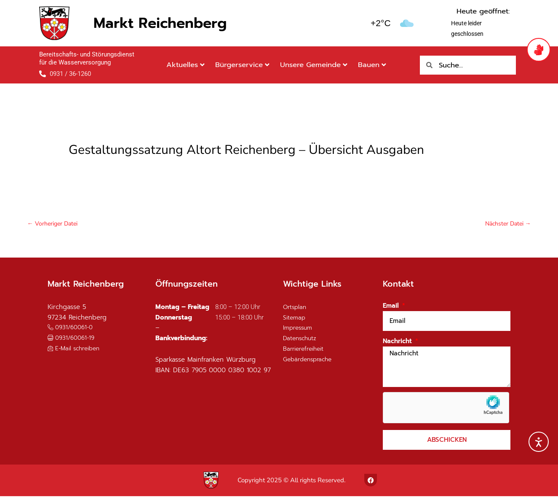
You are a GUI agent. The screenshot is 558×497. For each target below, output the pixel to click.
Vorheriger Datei (54, 224)
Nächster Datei (506, 224)
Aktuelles (185, 64)
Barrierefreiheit (306, 349)
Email (392, 307)
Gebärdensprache (310, 360)
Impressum (299, 328)
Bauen (372, 64)
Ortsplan (295, 307)
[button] (73, 339)
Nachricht (398, 342)
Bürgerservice (242, 64)
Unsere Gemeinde (313, 64)
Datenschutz (301, 339)
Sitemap (295, 318)
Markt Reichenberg (160, 23)
